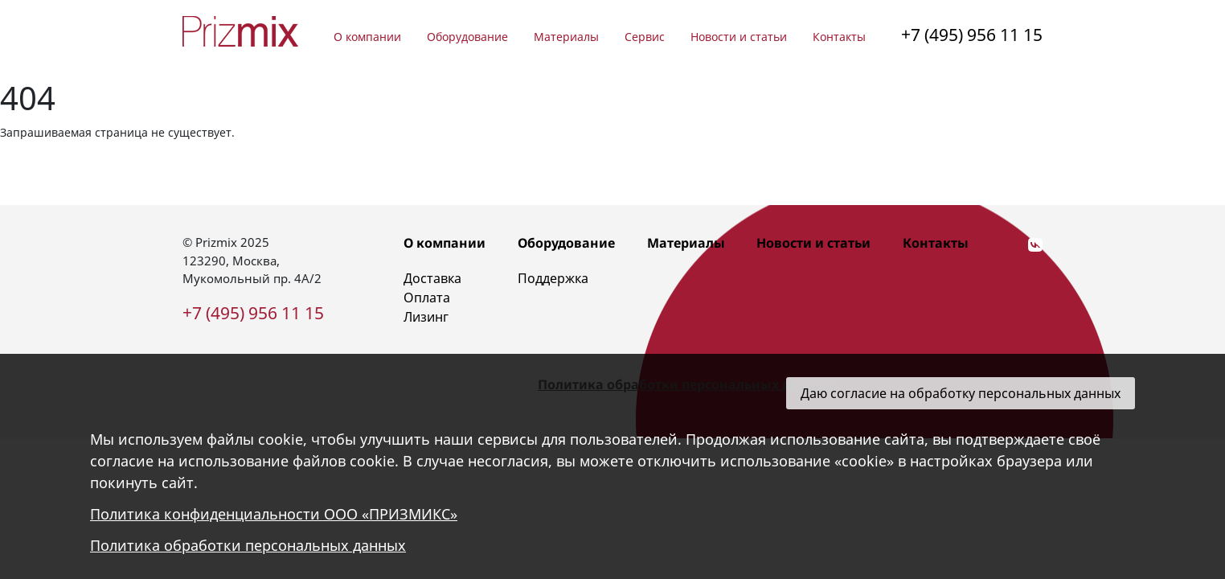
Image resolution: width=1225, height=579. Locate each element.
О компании (367, 36)
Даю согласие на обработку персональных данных (961, 393)
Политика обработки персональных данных (248, 545)
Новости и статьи (738, 36)
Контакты (839, 36)
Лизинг (426, 317)
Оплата (427, 297)
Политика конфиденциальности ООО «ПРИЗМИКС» (273, 514)
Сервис (645, 36)
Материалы (566, 36)
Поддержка (553, 278)
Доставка (432, 278)
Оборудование (467, 36)
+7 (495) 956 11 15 (972, 34)
